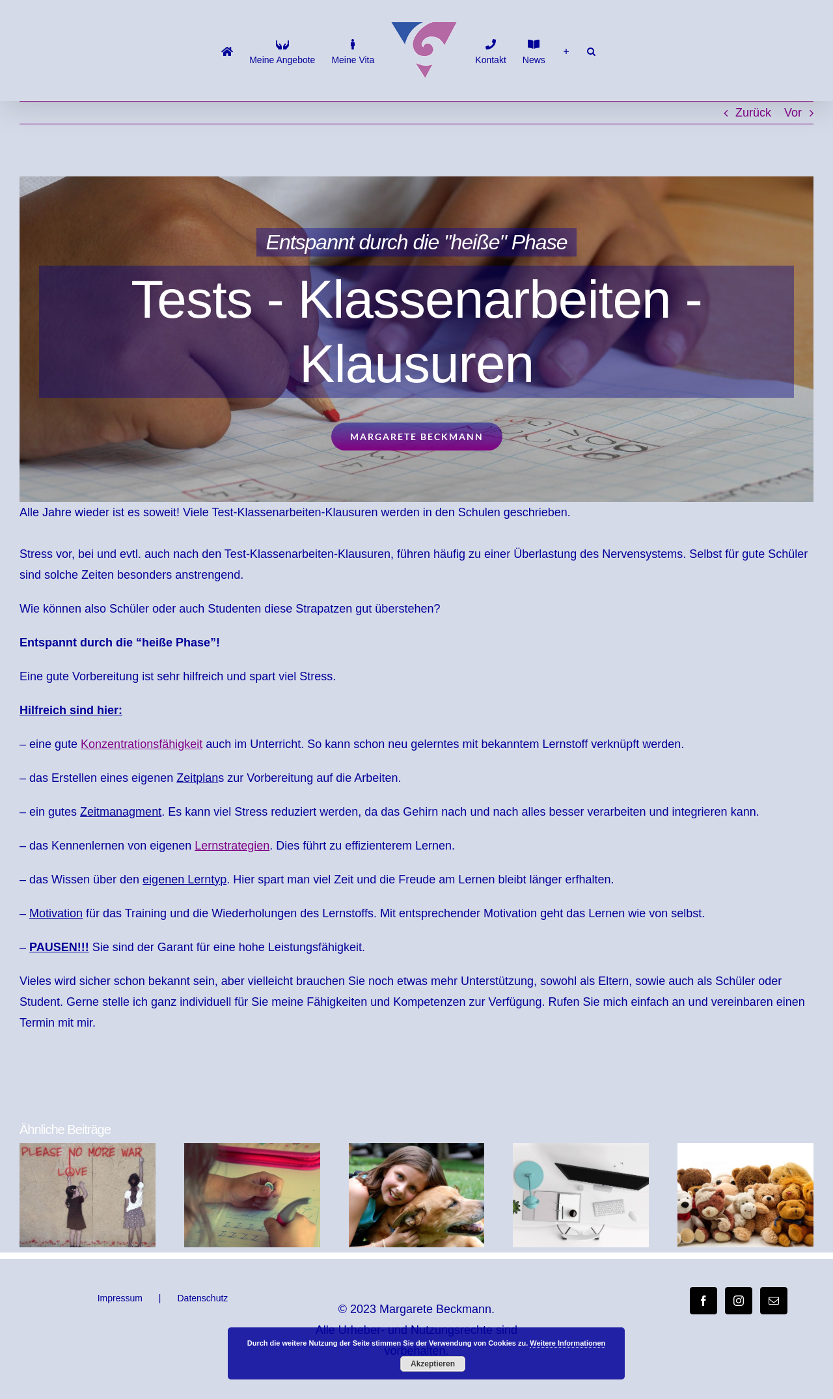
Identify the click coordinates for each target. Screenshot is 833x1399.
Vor (793, 112)
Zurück (753, 112)
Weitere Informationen (567, 1343)
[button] (591, 50)
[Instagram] (738, 1300)
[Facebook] (703, 1300)
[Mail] (773, 1300)
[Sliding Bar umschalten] (566, 50)
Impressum (120, 1298)
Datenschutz (203, 1298)
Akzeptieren (433, 1363)
